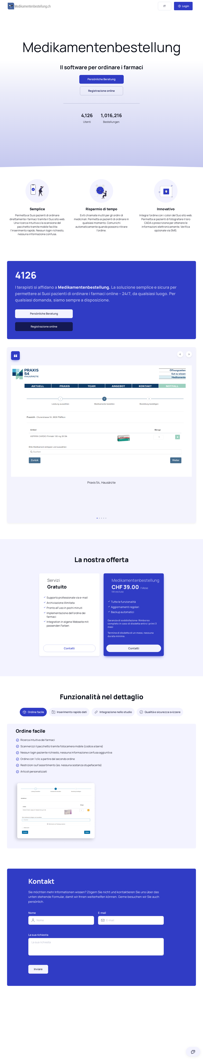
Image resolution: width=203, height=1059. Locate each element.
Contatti (69, 648)
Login (183, 6)
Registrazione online (101, 91)
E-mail (102, 913)
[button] (97, 518)
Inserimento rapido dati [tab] (69, 712)
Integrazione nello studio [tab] (113, 712)
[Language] (164, 6)
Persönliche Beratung (44, 313)
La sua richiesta (38, 935)
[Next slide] (189, 354)
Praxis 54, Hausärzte (101, 482)
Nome (32, 913)
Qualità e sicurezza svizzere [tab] (160, 712)
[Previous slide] (180, 354)
